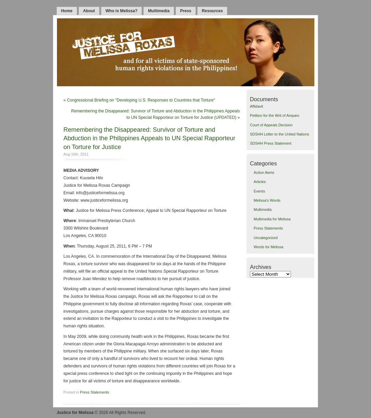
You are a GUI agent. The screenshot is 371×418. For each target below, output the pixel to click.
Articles (260, 182)
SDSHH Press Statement (270, 143)
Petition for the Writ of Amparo (274, 115)
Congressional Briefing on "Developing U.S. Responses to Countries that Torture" (141, 100)
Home (67, 10)
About (89, 10)
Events (259, 191)
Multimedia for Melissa (272, 219)
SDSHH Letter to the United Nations (279, 134)
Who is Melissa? (121, 10)
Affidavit (256, 106)
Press (185, 10)
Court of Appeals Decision (271, 125)
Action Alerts (264, 172)
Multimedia (159, 10)
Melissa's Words (267, 200)
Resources (212, 10)
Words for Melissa (268, 247)
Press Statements (94, 392)
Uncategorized (266, 238)
